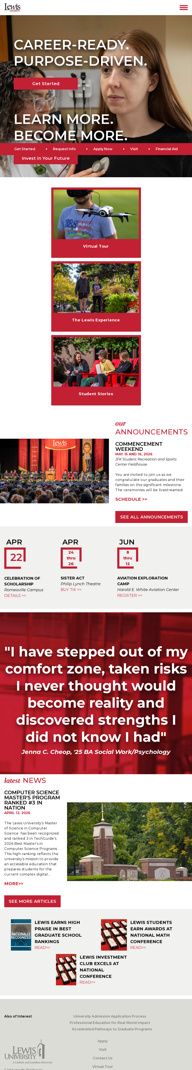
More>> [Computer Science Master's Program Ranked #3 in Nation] (13, 883)
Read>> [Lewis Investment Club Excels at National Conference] (87, 982)
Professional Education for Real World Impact (110, 1023)
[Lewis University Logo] (12, 7)
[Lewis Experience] (96, 293)
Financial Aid (167, 149)
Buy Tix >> (71, 589)
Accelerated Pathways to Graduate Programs (112, 1029)
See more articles (32, 901)
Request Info (64, 149)
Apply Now (103, 149)
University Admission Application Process (109, 1016)
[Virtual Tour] (96, 219)
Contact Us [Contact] (103, 1058)
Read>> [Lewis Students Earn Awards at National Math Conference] (138, 947)
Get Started (45, 83)
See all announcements (151, 517)
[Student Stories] (96, 366)
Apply (103, 1041)
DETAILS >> (15, 595)
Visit (134, 149)
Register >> (129, 595)
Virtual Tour (102, 1067)
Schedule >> (131, 499)
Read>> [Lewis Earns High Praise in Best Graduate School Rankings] (42, 947)
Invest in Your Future (46, 158)
